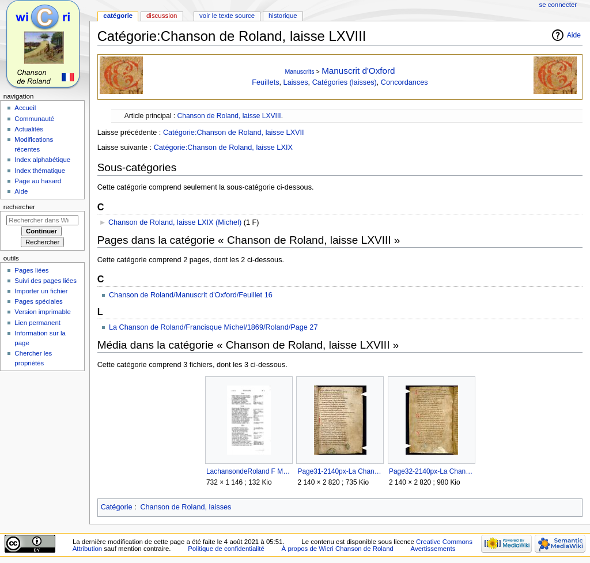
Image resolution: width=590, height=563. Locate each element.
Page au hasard (37, 180)
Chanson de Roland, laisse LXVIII (229, 116)
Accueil (25, 107)
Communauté (34, 118)
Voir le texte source (227, 15)
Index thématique (39, 170)
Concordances (404, 82)
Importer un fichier (40, 291)
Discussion (161, 15)
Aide (574, 35)
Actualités (28, 129)
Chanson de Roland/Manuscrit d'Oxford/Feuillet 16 (191, 295)
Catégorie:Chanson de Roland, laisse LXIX (223, 147)
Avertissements (433, 548)
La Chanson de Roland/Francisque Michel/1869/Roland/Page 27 (213, 327)
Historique (282, 15)
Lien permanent (37, 322)
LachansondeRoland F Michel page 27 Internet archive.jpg (248, 471)
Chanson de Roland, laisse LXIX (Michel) (174, 222)
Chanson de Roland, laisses (185, 507)
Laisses (295, 82)
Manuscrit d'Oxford (358, 70)
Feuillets (265, 82)
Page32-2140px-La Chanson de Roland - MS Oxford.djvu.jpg (431, 471)
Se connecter (558, 4)
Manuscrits (299, 71)
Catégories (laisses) (344, 82)
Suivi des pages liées (45, 280)
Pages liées (31, 270)
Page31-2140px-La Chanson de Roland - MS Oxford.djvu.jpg (339, 471)
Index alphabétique (42, 159)
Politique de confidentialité (226, 548)
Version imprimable (42, 311)
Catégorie (117, 507)
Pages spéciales (38, 301)
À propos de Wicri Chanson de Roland (338, 548)
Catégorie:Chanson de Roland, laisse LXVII (233, 133)
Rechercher (19, 206)
